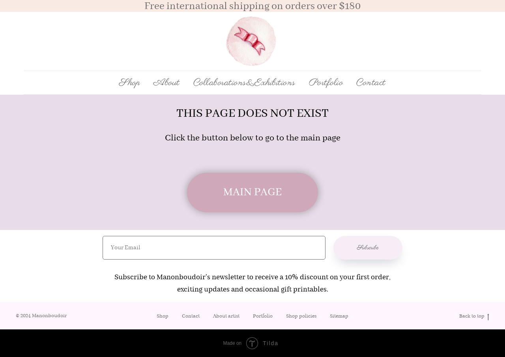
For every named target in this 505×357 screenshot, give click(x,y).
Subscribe (368, 247)
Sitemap (339, 316)
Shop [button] (129, 83)
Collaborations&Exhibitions (244, 83)
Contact (371, 83)
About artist (226, 316)
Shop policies (301, 316)
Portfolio (326, 83)
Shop (162, 316)
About (166, 83)
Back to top (474, 316)
